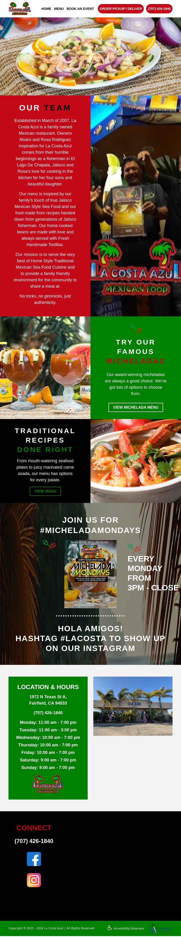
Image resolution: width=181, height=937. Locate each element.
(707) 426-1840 (159, 9)
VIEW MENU (45, 492)
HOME (46, 9)
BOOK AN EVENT (80, 9)
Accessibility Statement (125, 929)
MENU (59, 9)
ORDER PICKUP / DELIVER (121, 9)
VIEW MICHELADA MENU (135, 408)
